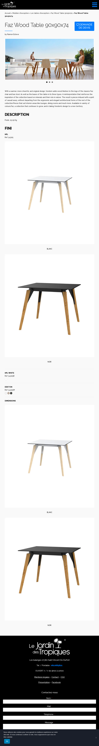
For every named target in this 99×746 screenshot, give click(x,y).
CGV (63, 677)
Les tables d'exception (40, 13)
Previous (8, 59)
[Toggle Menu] (94, 4)
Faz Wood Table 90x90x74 (61, 13)
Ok (7, 741)
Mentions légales (42, 677)
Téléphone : (49, 714)
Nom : (49, 698)
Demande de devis (84, 26)
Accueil (8, 13)
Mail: (49, 706)
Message (49, 722)
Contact (55, 677)
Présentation (44, 682)
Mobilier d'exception (20, 13)
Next (90, 59)
